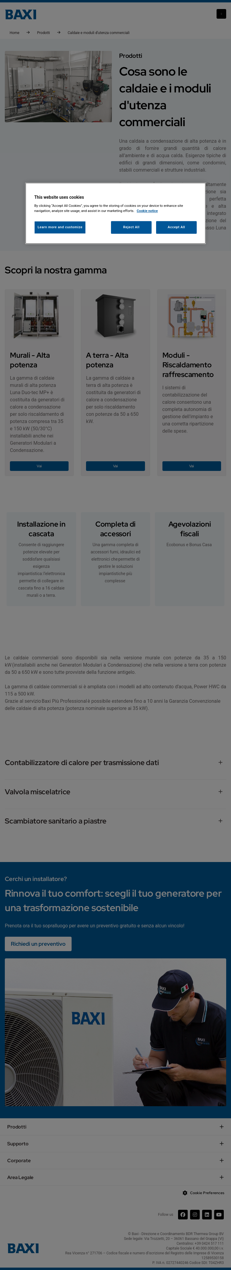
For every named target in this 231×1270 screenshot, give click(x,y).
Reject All (131, 227)
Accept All (176, 227)
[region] (115, 213)
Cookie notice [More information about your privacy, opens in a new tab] (147, 211)
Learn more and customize (60, 227)
